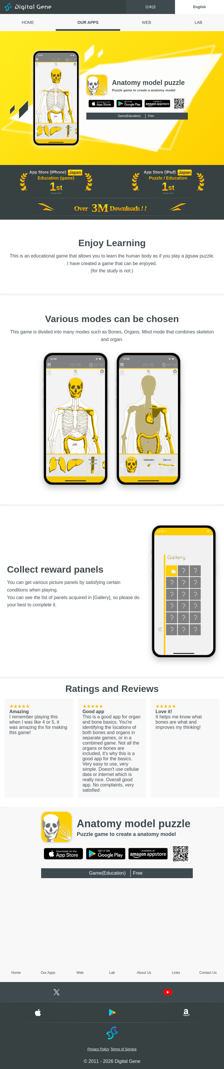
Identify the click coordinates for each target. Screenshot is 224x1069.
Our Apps (48, 973)
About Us (144, 973)
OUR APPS (88, 22)
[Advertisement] (112, 923)
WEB (146, 22)
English (199, 7)
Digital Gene (28, 7)
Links (176, 973)
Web (79, 973)
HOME (28, 22)
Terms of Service (123, 1049)
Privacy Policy (98, 1049)
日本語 (150, 7)
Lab (112, 973)
